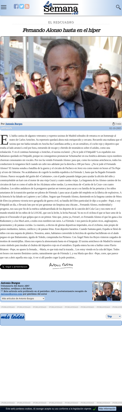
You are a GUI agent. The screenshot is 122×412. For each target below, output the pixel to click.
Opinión (6, 128)
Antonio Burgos (13, 123)
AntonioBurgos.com (11, 294)
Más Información (107, 408)
